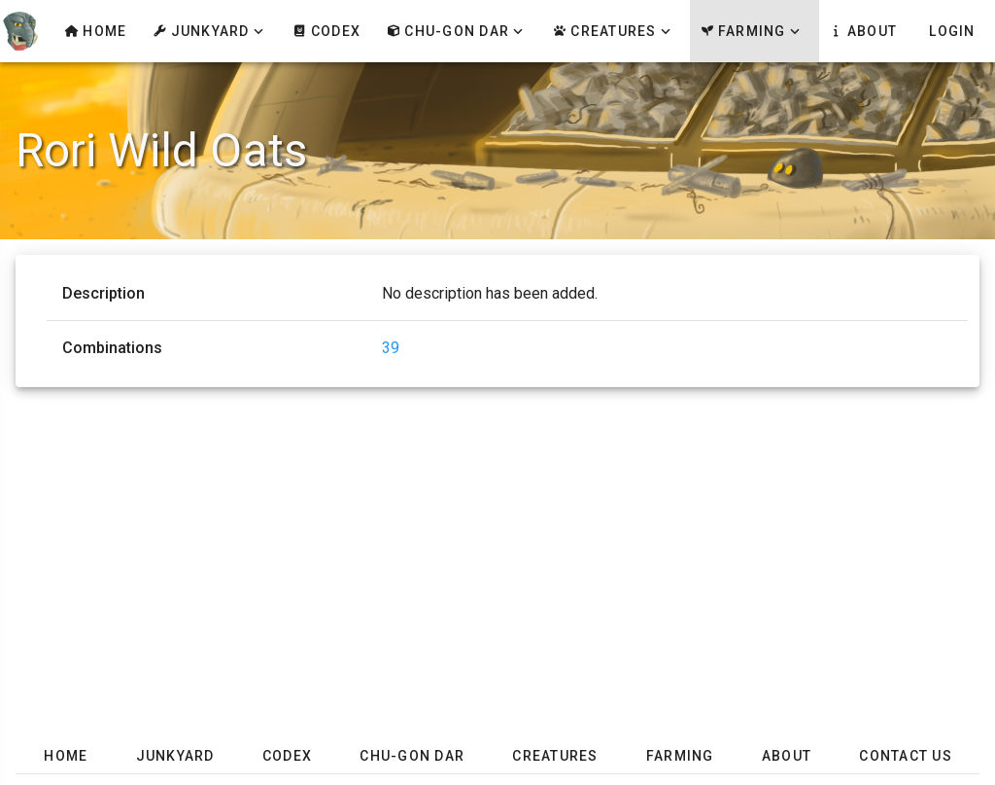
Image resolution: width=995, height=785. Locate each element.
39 (390, 348)
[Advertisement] (497, 543)
